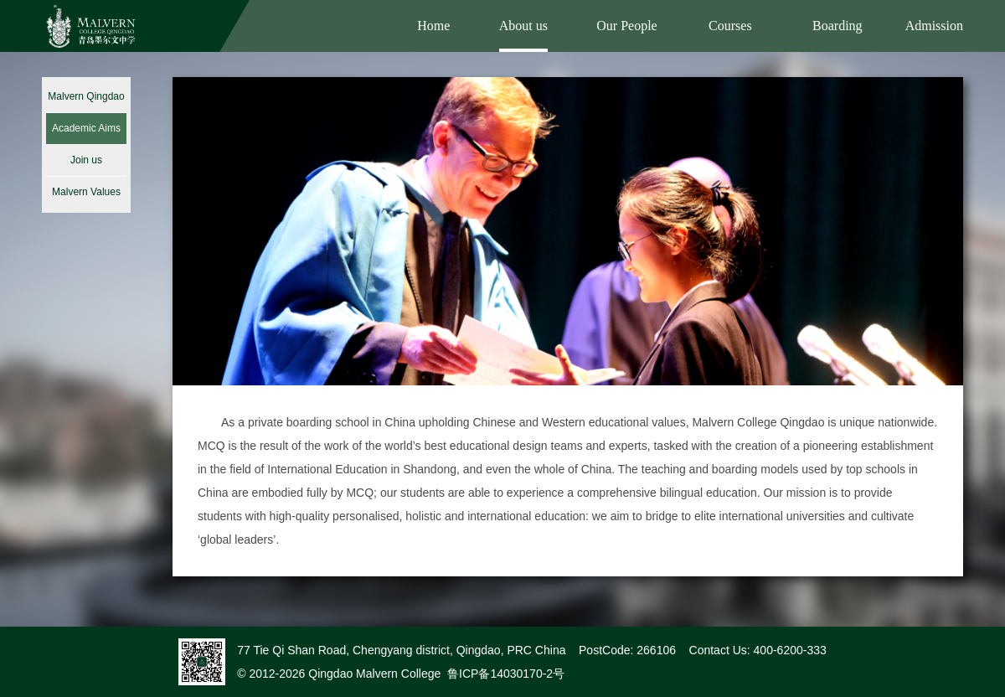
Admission (934, 25)
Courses (730, 25)
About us (523, 25)
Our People (626, 25)
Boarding (837, 25)
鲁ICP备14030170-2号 (505, 673)
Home (433, 25)
